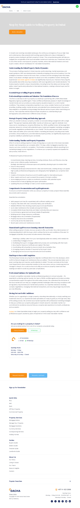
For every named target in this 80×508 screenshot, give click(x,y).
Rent (10, 406)
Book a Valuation (17, 32)
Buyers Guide (13, 443)
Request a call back (38, 375)
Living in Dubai (13, 462)
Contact (11, 311)
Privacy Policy (13, 494)
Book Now (56, 2)
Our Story (12, 459)
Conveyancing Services (16, 431)
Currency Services (15, 429)
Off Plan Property (14, 409)
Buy (10, 400)
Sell (18, 11)
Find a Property (19, 330)
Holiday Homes (14, 434)
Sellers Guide (13, 445)
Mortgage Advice (14, 420)
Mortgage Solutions (15, 426)
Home (11, 11)
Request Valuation (18, 375)
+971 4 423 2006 (64, 489)
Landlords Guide (14, 451)
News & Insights (14, 468)
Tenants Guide (13, 448)
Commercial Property (16, 412)
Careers (11, 471)
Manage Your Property (16, 423)
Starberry (16, 498)
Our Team (12, 465)
